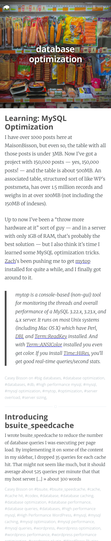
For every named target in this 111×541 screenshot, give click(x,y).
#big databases (47, 378)
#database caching (76, 495)
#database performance (69, 502)
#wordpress (43, 528)
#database (49, 495)
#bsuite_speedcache (67, 489)
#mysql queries (18, 528)
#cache (93, 489)
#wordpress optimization (78, 528)
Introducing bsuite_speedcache (39, 421)
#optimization (70, 391)
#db (30, 384)
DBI (19, 337)
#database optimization (83, 378)
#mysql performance (75, 521)
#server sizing (34, 397)
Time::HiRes (76, 353)
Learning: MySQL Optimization (36, 122)
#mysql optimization (22, 391)
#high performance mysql (58, 384)
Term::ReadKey (51, 337)
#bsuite (41, 489)
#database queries (21, 508)
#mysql (89, 384)
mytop (82, 261)
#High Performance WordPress (44, 515)
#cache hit (14, 495)
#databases (15, 384)
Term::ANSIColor (44, 345)
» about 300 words (62, 479)
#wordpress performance (27, 534)
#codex (31, 495)
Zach (10, 261)
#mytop (49, 391)
